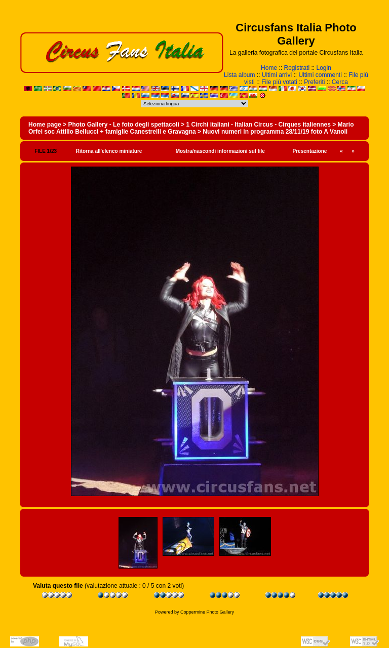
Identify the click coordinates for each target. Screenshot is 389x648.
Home (269, 67)
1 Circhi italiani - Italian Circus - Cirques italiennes (258, 124)
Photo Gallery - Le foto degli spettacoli (123, 124)
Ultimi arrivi (277, 74)
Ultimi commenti (320, 74)
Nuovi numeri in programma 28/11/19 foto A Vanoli (275, 131)
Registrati (296, 67)
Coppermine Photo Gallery (207, 612)
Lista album (239, 74)
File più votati (279, 82)
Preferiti (314, 82)
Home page (44, 124)
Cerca (340, 82)
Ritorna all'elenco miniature (109, 151)
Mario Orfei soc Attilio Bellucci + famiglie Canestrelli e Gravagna (191, 128)
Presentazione (310, 151)
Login (324, 67)
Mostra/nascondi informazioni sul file (220, 151)
